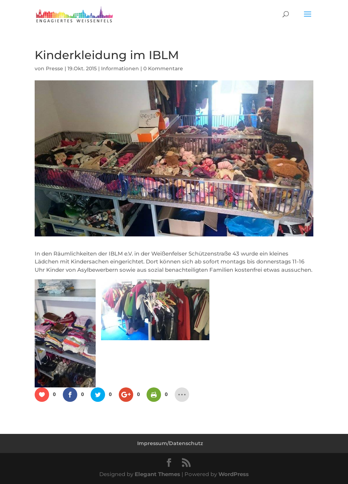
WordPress (233, 474)
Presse (54, 68)
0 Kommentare (163, 68)
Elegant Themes (157, 474)
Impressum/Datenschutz (170, 443)
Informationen (120, 68)
